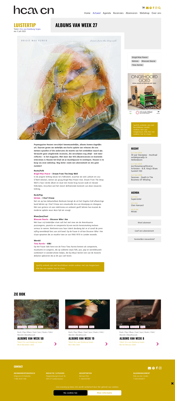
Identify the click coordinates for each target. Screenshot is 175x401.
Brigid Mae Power (42, 174)
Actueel (97, 13)
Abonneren (132, 13)
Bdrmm (135, 61)
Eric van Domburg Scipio (30, 29)
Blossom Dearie (41, 219)
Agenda (107, 13)
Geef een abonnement (144, 231)
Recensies (118, 13)
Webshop (144, 13)
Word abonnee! (144, 222)
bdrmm (37, 198)
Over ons (156, 13)
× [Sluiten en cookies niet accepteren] (172, 383)
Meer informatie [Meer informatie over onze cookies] (104, 393)
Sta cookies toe (70, 393)
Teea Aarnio (39, 243)
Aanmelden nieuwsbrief (144, 239)
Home (87, 13)
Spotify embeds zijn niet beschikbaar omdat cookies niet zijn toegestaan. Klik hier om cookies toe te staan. (67, 266)
